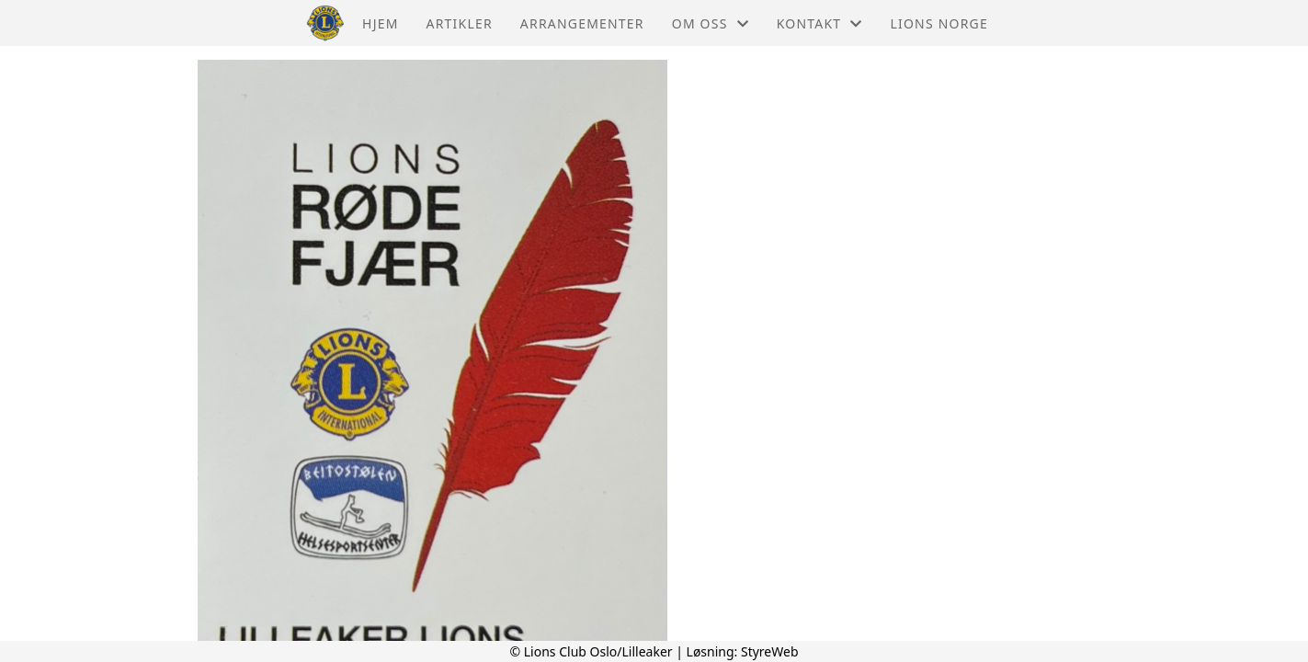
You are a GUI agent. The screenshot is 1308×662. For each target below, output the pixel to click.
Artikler (460, 23)
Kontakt (820, 23)
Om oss (710, 23)
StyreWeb (770, 651)
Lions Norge (939, 23)
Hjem (380, 23)
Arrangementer (582, 23)
